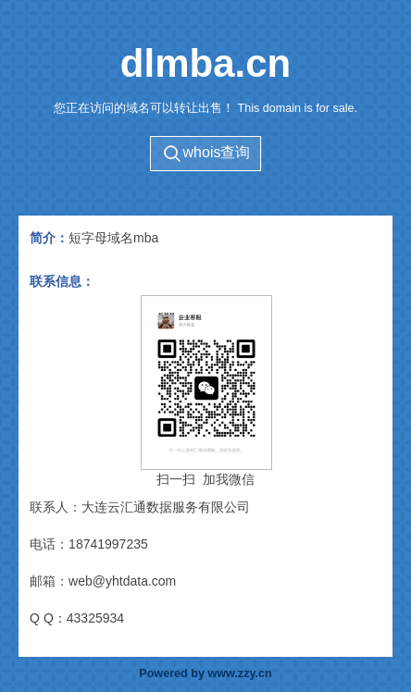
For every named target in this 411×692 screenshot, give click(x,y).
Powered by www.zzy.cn (205, 673)
